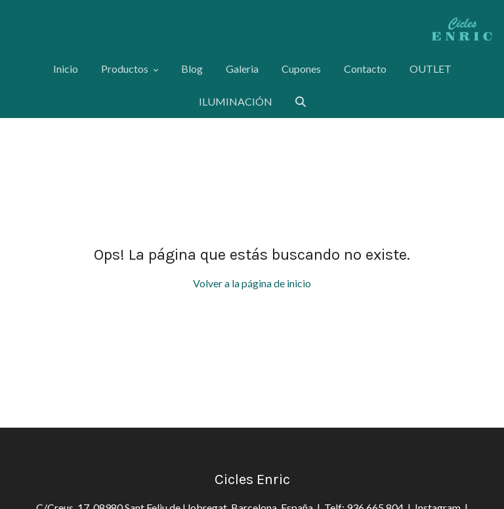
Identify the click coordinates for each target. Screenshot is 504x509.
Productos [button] (129, 68)
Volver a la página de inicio (252, 283)
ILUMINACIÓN (235, 101)
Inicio (65, 68)
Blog (192, 68)
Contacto (365, 68)
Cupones (301, 68)
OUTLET (431, 68)
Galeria (242, 68)
